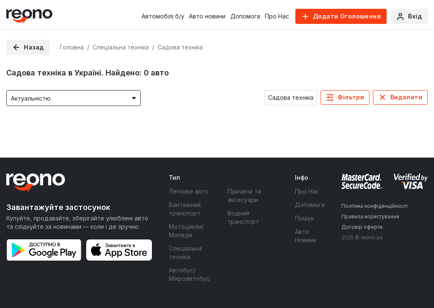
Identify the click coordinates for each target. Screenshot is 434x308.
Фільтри (351, 97)
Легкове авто (189, 191)
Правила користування (370, 216)
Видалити (406, 97)
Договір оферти (361, 227)
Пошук (304, 218)
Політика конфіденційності (374, 206)
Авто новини (207, 16)
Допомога (245, 16)
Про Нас (277, 16)
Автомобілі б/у (163, 16)
